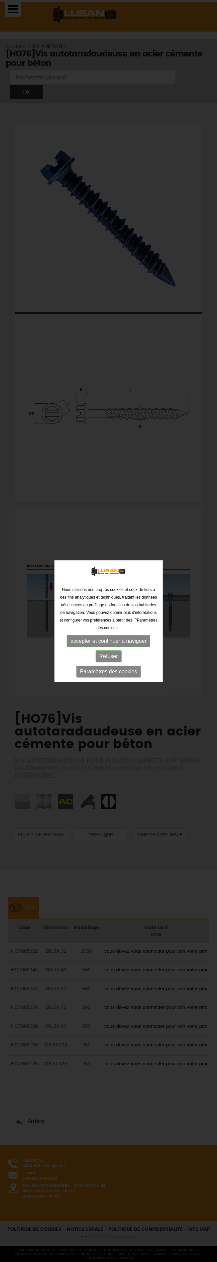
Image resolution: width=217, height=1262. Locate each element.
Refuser (108, 643)
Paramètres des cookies (108, 658)
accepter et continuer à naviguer (108, 628)
